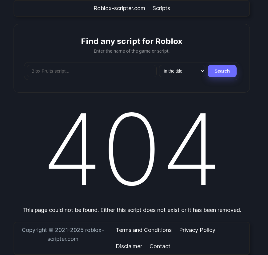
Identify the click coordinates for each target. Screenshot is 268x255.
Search (222, 71)
